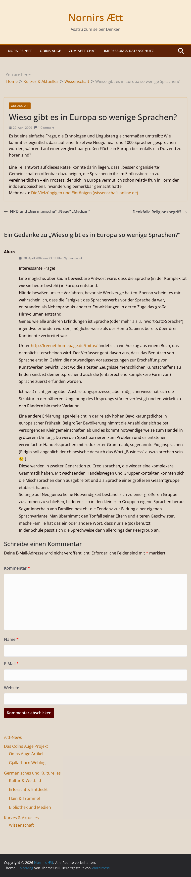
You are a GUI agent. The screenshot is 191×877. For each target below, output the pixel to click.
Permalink (73, 258)
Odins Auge (50, 50)
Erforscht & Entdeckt (28, 789)
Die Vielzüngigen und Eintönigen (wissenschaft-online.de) (84, 192)
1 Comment (44, 128)
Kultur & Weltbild (25, 780)
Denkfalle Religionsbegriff (160, 212)
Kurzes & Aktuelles (21, 817)
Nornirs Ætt (95, 17)
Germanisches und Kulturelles (32, 773)
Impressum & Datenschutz (129, 50)
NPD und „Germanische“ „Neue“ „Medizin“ (47, 211)
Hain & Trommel (24, 798)
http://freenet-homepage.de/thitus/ (64, 345)
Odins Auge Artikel (26, 753)
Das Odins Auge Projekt (26, 746)
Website (11, 687)
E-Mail (11, 663)
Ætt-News (13, 737)
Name (11, 639)
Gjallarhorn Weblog (27, 762)
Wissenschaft (20, 105)
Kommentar (17, 568)
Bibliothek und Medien (30, 807)
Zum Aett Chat (82, 50)
